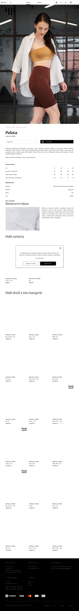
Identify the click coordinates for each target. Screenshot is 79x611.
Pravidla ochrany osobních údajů (13, 572)
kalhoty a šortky (10, 335)
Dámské (13, 127)
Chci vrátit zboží (9, 566)
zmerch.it (30, 581)
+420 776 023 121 (32, 566)
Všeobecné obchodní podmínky (13, 570)
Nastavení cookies (31, 263)
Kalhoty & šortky (19, 127)
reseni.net (30, 585)
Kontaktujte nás (33, 562)
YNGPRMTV (8, 127)
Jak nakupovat (9, 568)
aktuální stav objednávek (65, 568)
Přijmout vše (48, 263)
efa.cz (29, 583)
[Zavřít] (60, 248)
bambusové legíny (11, 278)
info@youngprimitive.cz (33, 568)
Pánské (39, 2)
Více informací (39, 258)
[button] (74, 64)
